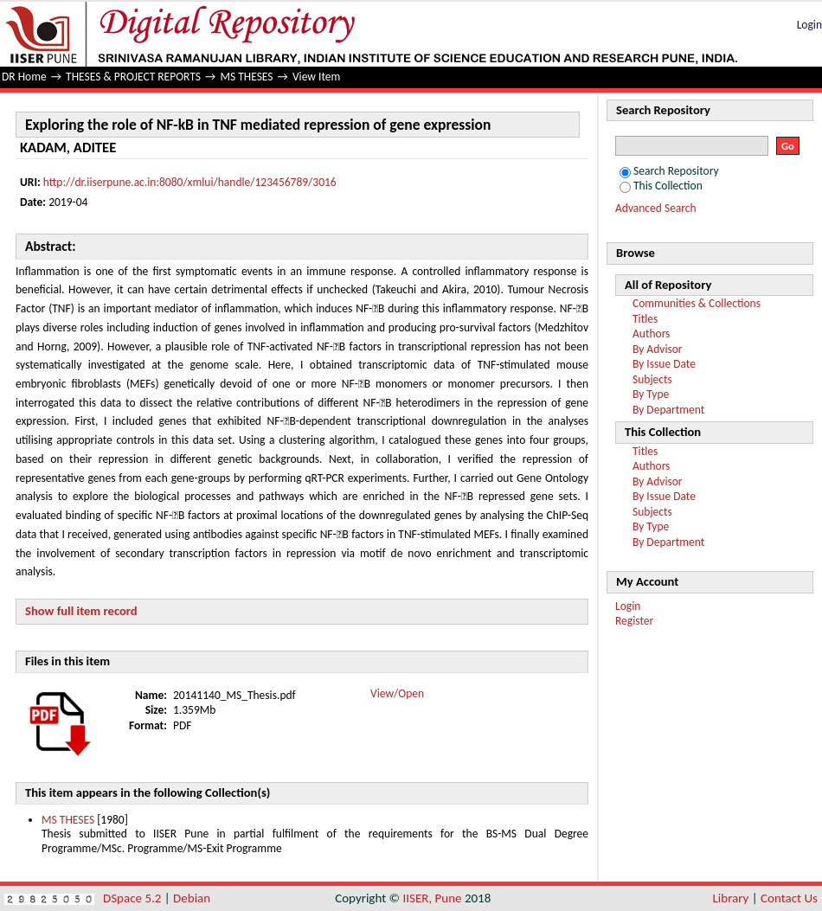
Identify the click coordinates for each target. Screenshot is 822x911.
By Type (651, 394)
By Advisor (658, 349)
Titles (645, 318)
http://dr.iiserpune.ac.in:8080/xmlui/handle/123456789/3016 (190, 182)
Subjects (652, 379)
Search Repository (669, 171)
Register (634, 620)
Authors (651, 333)
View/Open (397, 693)
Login (809, 24)
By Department (668, 409)
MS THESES (246, 76)
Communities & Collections (697, 303)
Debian (191, 898)
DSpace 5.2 (133, 898)
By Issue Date (664, 363)
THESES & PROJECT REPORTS (133, 76)
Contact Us (789, 898)
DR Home (24, 76)
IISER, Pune (431, 898)
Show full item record (81, 611)
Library (731, 898)
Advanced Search (656, 208)
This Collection (661, 185)
